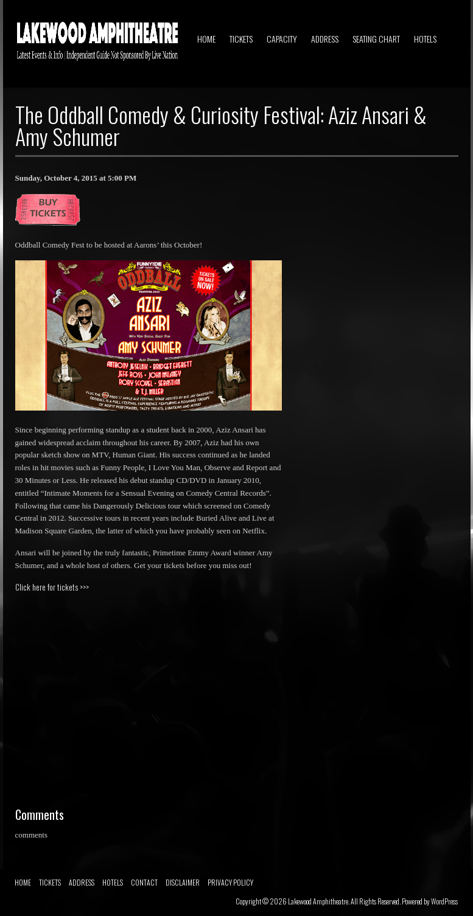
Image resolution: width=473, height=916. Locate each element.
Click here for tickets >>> (52, 587)
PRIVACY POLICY (230, 882)
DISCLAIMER (183, 882)
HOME (206, 38)
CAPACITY (282, 38)
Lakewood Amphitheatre (318, 901)
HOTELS (425, 38)
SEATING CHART (376, 38)
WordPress (444, 901)
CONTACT (144, 882)
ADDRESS (324, 38)
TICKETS (241, 38)
